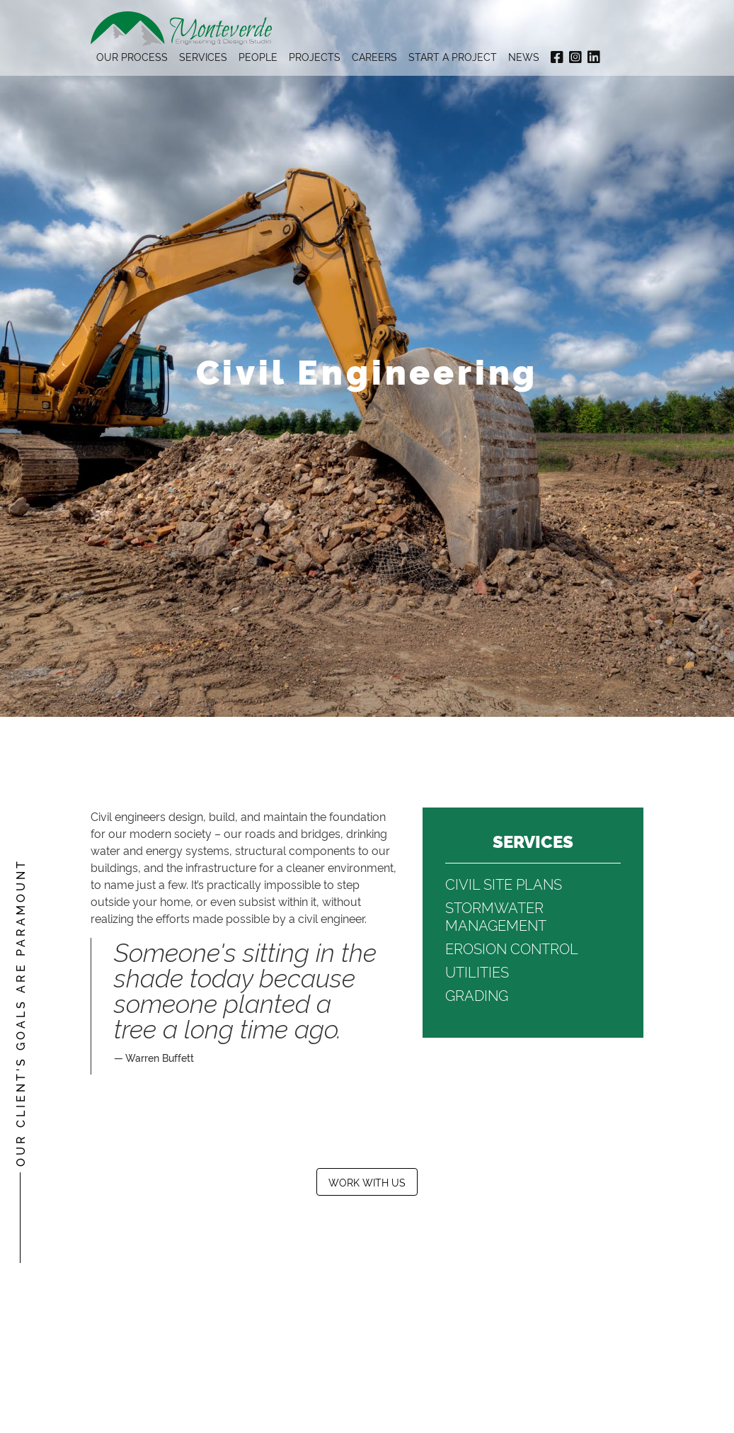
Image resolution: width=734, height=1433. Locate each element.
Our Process (132, 56)
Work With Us (367, 1182)
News (523, 56)
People (258, 56)
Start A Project (452, 56)
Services (203, 56)
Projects (314, 56)
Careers (374, 56)
